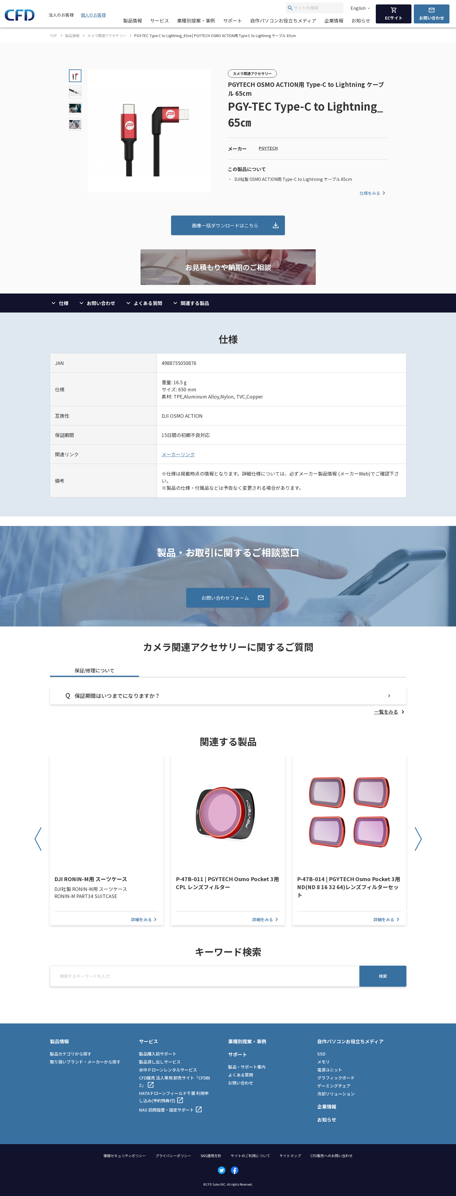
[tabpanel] (228, 701)
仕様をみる (373, 193)
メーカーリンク (178, 454)
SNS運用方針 (211, 1155)
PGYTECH (268, 148)
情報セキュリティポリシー (124, 1155)
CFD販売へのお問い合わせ (331, 1155)
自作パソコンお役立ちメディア (283, 20)
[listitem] (390, 711)
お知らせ (360, 20)
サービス (159, 20)
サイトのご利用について (250, 1155)
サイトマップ (290, 1155)
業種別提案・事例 (196, 20)
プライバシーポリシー (173, 1155)
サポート (232, 20)
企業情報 (333, 20)
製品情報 (132, 20)
